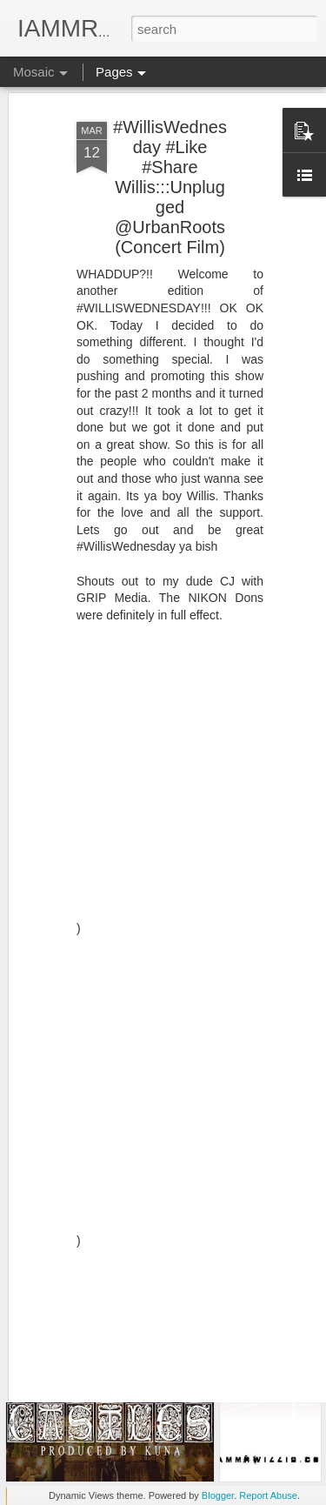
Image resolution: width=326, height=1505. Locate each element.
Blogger (218, 1495)
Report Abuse (268, 1495)
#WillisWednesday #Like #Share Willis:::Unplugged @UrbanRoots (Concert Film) (170, 126)
